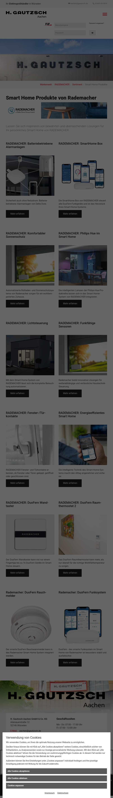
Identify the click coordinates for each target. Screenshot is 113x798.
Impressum (50, 793)
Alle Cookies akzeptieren (19, 771)
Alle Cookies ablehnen (17, 778)
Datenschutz (62, 793)
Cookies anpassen (16, 785)
